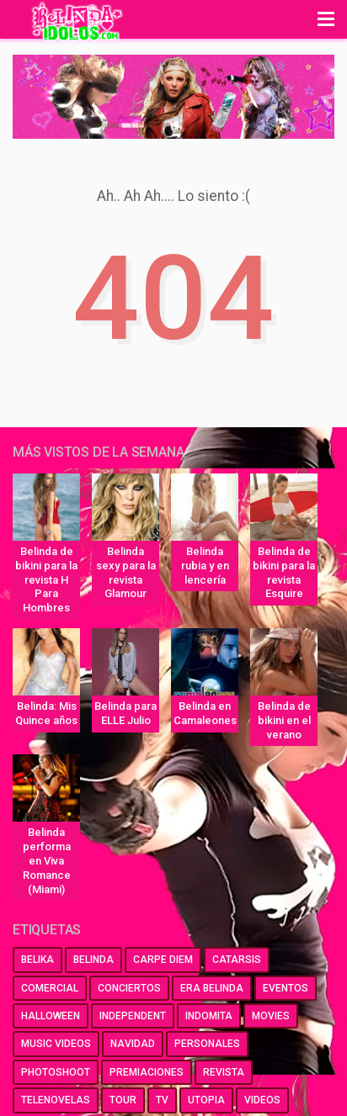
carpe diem (163, 959)
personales (207, 1044)
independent (132, 1016)
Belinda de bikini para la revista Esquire (284, 572)
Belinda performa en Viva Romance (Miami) (47, 861)
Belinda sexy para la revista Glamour (126, 572)
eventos (285, 988)
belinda (93, 959)
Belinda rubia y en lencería (205, 565)
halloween (50, 1016)
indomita (208, 1016)
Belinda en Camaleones (205, 713)
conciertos (129, 988)
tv (162, 1100)
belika (37, 959)
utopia (206, 1100)
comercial (49, 988)
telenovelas (55, 1100)
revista (223, 1072)
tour (122, 1100)
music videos (56, 1044)
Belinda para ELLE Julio (125, 713)
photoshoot (55, 1072)
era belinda (211, 988)
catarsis (236, 959)
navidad (132, 1044)
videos (262, 1100)
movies (271, 1016)
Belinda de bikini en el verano (284, 720)
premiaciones (146, 1072)
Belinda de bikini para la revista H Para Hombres (46, 580)
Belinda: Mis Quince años (46, 713)
